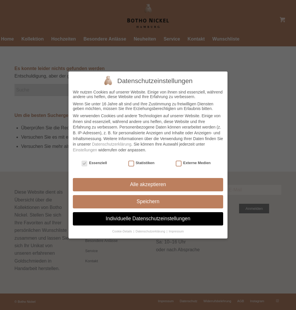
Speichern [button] (148, 199)
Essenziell (94, 160)
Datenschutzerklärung (111, 141)
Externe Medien (193, 160)
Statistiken (141, 160)
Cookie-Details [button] (122, 228)
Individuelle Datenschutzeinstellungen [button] (148, 216)
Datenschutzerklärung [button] (151, 228)
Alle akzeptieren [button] (148, 182)
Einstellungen (85, 147)
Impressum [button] (176, 228)
